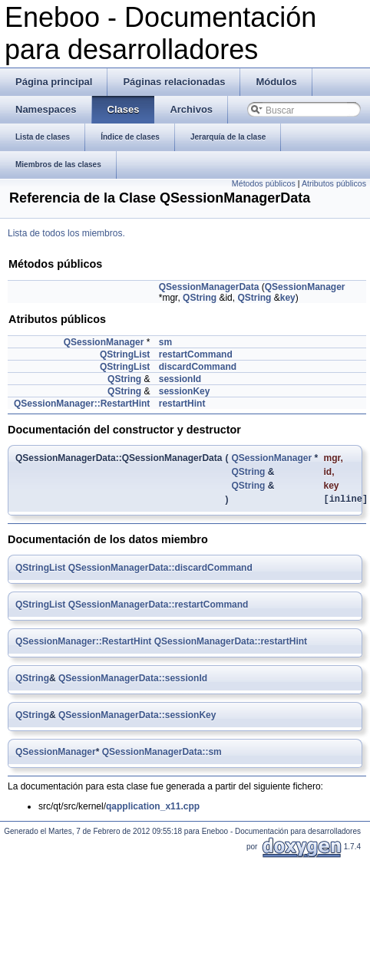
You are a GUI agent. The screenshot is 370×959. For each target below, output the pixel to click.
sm (165, 342)
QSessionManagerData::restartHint (230, 643)
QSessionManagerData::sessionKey (137, 717)
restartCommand (196, 354)
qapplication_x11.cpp (153, 808)
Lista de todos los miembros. (66, 233)
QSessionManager (305, 287)
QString (199, 297)
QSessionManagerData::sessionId (132, 680)
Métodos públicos (264, 183)
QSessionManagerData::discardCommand (160, 570)
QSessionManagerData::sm (162, 754)
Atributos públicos (334, 183)
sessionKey (184, 391)
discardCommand (197, 366)
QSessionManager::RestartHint (82, 403)
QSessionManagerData (209, 287)
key (288, 297)
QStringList (125, 354)
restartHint (182, 403)
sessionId (180, 379)
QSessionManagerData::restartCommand (158, 606)
